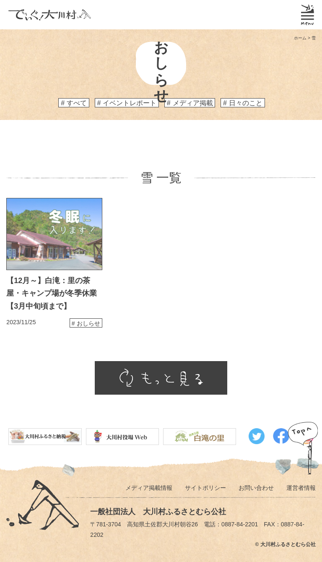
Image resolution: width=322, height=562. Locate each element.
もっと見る (161, 378)
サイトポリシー (205, 487)
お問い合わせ (256, 487)
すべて (77, 103)
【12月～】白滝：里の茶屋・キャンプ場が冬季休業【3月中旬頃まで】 (51, 293)
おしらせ (88, 323)
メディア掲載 (193, 103)
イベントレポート (129, 103)
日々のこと (245, 103)
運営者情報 (301, 487)
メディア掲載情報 (148, 487)
